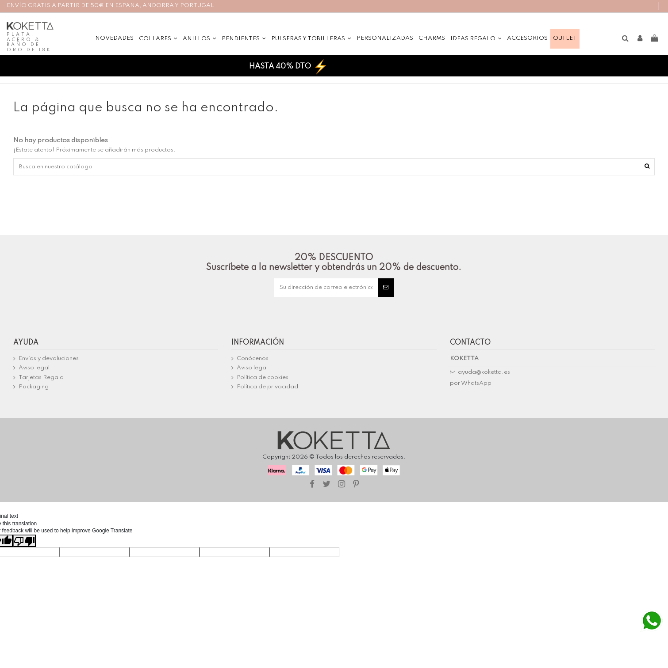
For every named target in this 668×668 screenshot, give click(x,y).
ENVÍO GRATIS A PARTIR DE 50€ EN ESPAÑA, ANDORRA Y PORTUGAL (110, 5)
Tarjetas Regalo (41, 377)
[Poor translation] (24, 541)
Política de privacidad (267, 387)
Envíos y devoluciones (49, 358)
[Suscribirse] (386, 287)
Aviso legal (34, 368)
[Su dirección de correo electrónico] (326, 287)
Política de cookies (262, 377)
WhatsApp (476, 383)
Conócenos (253, 358)
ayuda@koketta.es (484, 372)
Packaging (34, 387)
